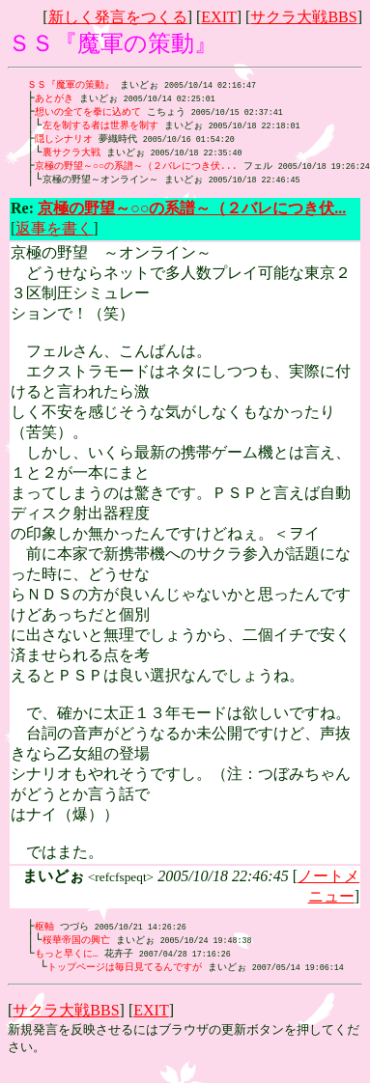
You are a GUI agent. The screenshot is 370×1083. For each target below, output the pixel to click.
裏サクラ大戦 (71, 157)
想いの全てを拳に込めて (88, 114)
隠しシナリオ (64, 143)
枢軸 (44, 934)
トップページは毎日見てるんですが (124, 978)
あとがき (54, 99)
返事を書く (54, 236)
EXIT (218, 17)
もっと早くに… (67, 963)
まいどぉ (171, 186)
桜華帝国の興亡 (76, 949)
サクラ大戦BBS (303, 17)
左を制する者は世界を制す (100, 128)
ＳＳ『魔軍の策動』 (70, 85)
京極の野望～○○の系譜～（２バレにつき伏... (136, 172)
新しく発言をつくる (117, 17)
